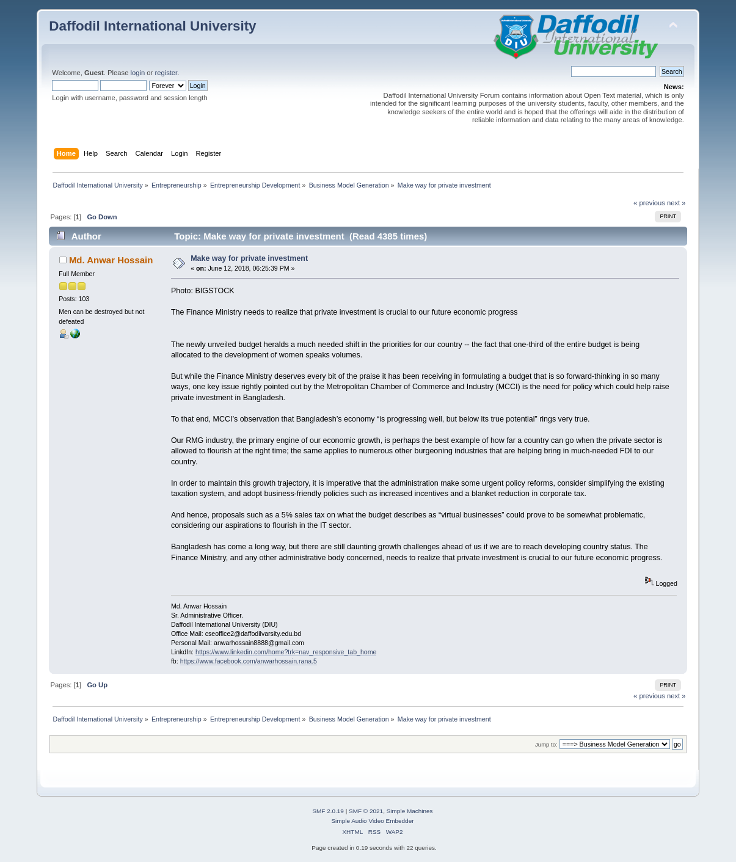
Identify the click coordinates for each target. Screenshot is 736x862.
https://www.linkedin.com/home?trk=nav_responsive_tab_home (286, 652)
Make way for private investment (249, 258)
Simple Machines (410, 811)
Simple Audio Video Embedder (372, 820)
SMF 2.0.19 (328, 811)
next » (676, 202)
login (138, 72)
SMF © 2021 (366, 811)
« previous (649, 202)
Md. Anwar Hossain (111, 260)
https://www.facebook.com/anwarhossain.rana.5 (248, 661)
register (166, 72)
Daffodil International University (152, 26)
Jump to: (546, 744)
